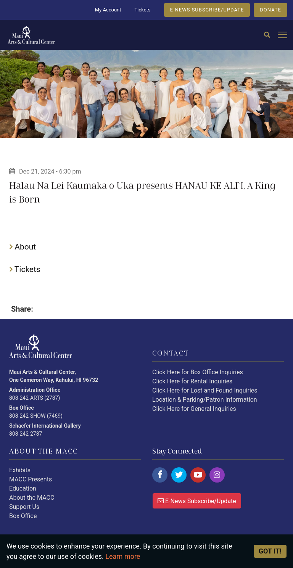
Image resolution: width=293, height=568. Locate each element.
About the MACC (31, 497)
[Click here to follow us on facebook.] (159, 475)
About (23, 246)
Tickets (142, 10)
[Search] (267, 35)
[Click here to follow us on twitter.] (179, 475)
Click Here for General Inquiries (194, 408)
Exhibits (20, 470)
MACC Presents (30, 479)
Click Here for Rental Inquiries (192, 381)
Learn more (122, 556)
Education (22, 488)
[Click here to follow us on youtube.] (198, 475)
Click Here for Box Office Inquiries (197, 372)
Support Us (24, 506)
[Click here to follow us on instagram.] (217, 475)
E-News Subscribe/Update (197, 500)
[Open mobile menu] (282, 35)
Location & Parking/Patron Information (204, 399)
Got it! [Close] (270, 551)
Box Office (23, 516)
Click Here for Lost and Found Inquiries (205, 390)
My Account (108, 10)
